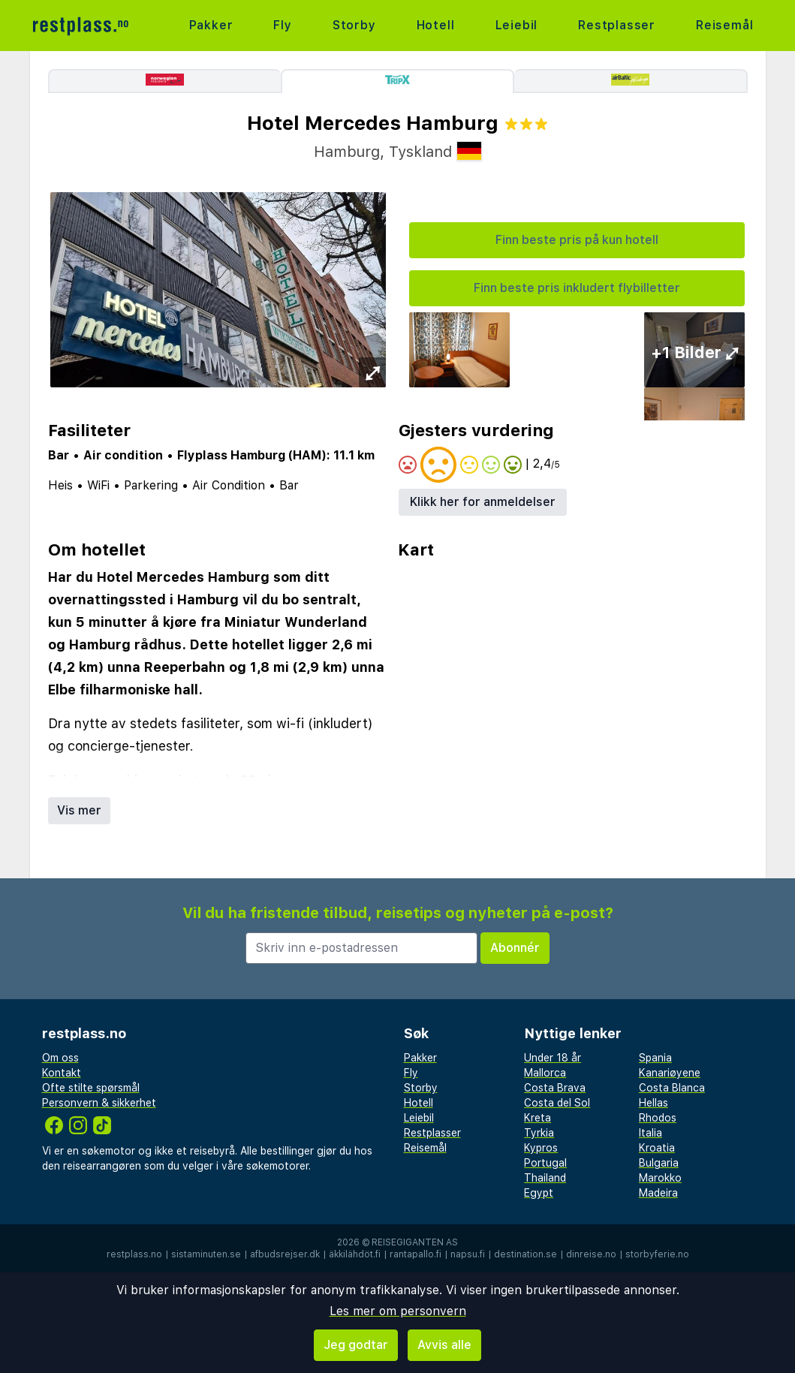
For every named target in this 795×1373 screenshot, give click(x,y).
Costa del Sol (557, 1103)
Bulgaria (659, 1163)
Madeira (658, 1193)
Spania (655, 1058)
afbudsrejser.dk (285, 1254)
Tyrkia (539, 1133)
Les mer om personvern (398, 1311)
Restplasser (616, 25)
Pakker (211, 25)
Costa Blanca (672, 1088)
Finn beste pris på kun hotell (576, 240)
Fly (282, 25)
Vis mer (79, 810)
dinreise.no (591, 1254)
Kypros (541, 1148)
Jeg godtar (356, 1345)
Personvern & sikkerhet (99, 1103)
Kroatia (657, 1148)
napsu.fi (467, 1254)
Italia (650, 1133)
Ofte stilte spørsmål (91, 1088)
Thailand (545, 1178)
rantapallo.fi (415, 1254)
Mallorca (545, 1073)
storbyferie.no (657, 1254)
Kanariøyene (669, 1073)
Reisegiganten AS (415, 1242)
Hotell (436, 25)
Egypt (538, 1193)
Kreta (537, 1118)
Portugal (545, 1163)
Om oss (60, 1058)
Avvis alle (444, 1345)
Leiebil (516, 25)
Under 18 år (552, 1058)
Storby (354, 25)
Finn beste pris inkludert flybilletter (577, 288)
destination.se (525, 1254)
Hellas (653, 1103)
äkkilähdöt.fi (355, 1254)
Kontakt (61, 1073)
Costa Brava (555, 1088)
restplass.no (134, 1254)
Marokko (660, 1178)
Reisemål (724, 25)
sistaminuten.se (206, 1254)
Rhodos (657, 1118)
